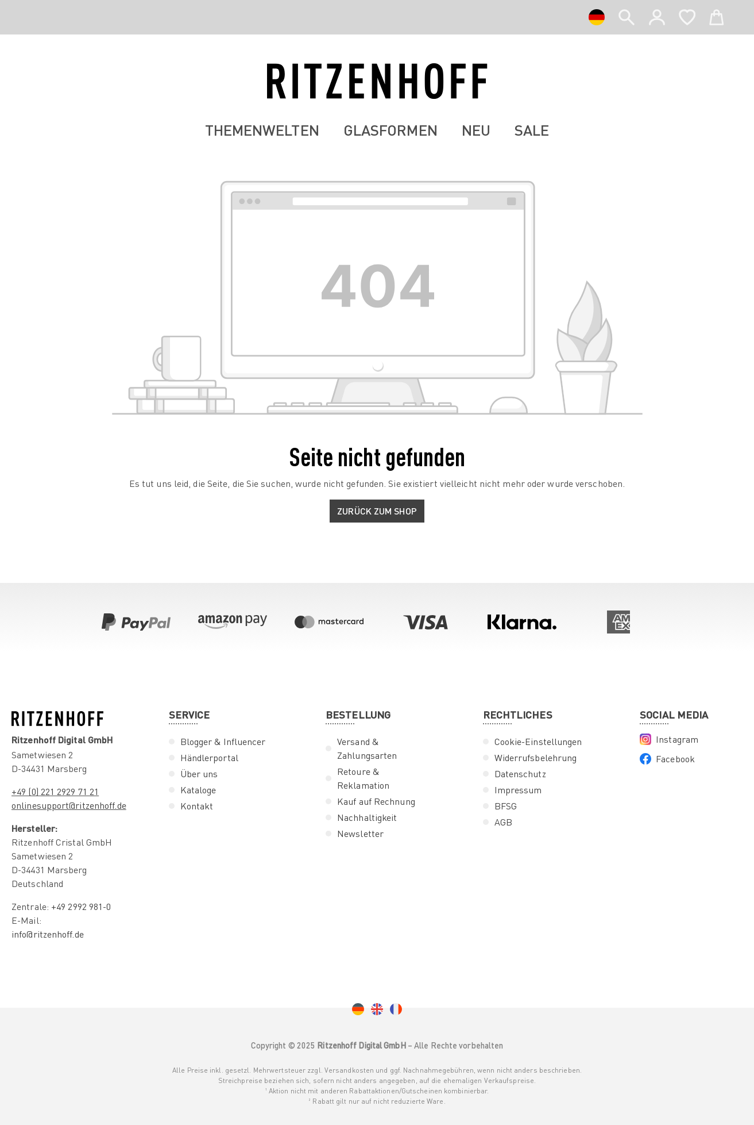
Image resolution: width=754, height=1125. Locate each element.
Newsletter (360, 833)
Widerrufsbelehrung (535, 757)
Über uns (199, 774)
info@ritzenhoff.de (47, 934)
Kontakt (197, 806)
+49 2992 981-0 (81, 906)
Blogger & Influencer (223, 741)
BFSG (505, 806)
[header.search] (626, 15)
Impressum (518, 790)
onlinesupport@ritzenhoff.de (68, 805)
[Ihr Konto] (657, 17)
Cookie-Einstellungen (538, 741)
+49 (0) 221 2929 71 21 (55, 791)
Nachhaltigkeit (367, 817)
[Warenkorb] (716, 15)
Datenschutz (520, 774)
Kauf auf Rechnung (376, 801)
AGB (503, 822)
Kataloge (198, 790)
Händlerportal (209, 757)
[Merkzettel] (687, 15)
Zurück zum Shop (377, 510)
